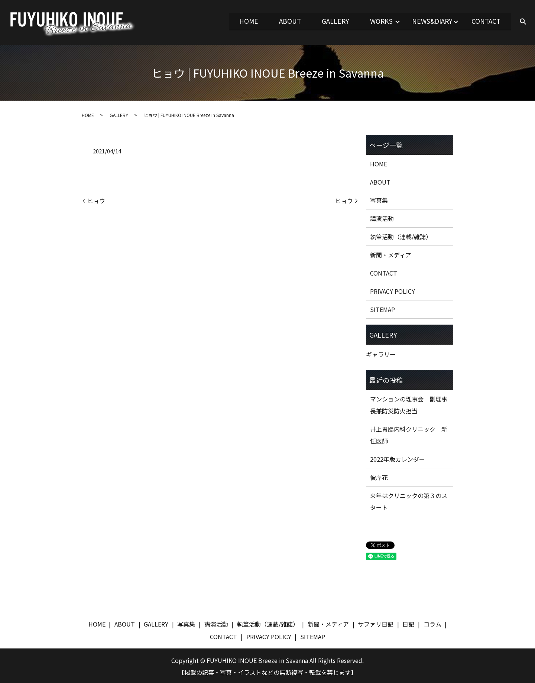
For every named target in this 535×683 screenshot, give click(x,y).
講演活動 (382, 217)
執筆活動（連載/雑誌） (401, 235)
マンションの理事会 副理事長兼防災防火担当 (408, 403)
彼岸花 (379, 476)
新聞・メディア (390, 253)
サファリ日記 (375, 622)
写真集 (379, 199)
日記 (408, 622)
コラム (432, 622)
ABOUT (272, 21)
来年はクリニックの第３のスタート (408, 500)
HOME (227, 21)
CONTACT (484, 21)
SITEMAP (382, 308)
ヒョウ (96, 199)
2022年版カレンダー (397, 457)
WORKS (371, 21)
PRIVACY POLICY (392, 290)
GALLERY (321, 21)
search (523, 21)
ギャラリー (381, 353)
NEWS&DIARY (426, 21)
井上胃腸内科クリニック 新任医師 (408, 433)
